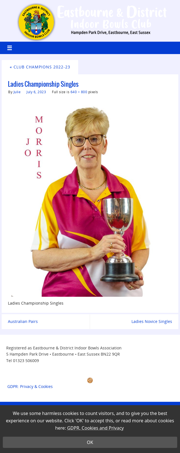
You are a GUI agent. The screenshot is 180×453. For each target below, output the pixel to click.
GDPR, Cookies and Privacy (95, 433)
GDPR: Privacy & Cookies (30, 386)
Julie (17, 92)
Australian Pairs (23, 321)
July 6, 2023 (36, 92)
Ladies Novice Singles (151, 321)
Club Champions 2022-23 (40, 67)
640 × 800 (79, 92)
